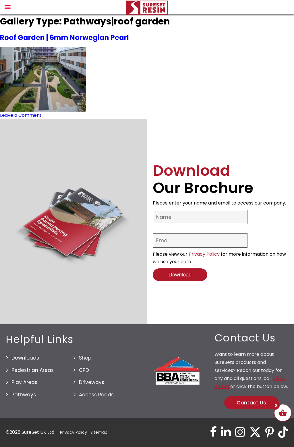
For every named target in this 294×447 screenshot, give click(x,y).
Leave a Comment (21, 115)
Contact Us (251, 402)
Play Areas (24, 382)
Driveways (91, 382)
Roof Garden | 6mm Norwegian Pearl (64, 37)
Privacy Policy (205, 254)
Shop (85, 357)
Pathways (23, 394)
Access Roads (96, 394)
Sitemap (98, 432)
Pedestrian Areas (32, 370)
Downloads (25, 357)
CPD (84, 370)
